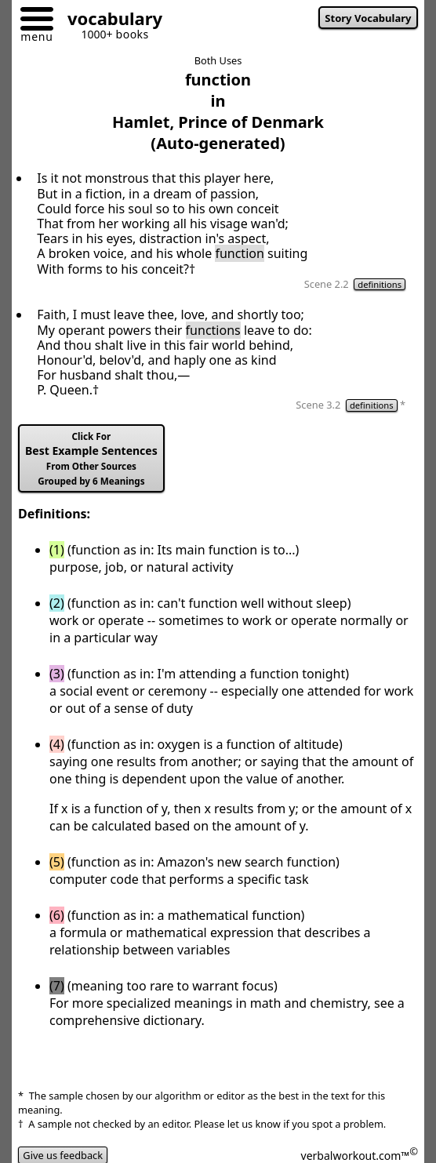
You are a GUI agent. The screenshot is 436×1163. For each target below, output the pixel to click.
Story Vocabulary (368, 18)
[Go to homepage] (109, 21)
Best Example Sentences (91, 459)
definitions (379, 284)
